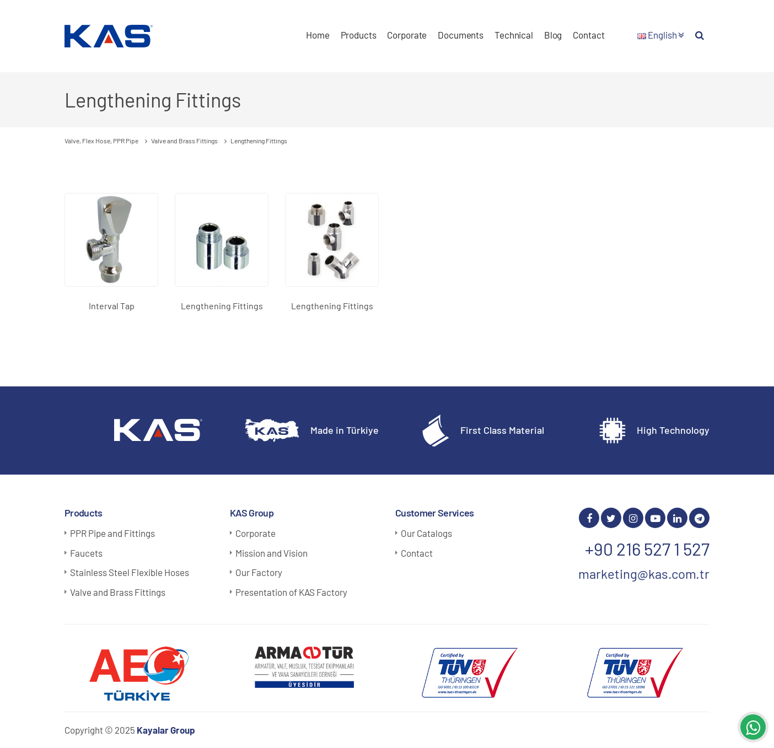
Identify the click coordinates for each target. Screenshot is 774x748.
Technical (514, 34)
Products (359, 34)
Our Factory (258, 572)
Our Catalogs (426, 533)
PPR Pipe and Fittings (112, 533)
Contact (588, 34)
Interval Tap (112, 305)
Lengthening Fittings (222, 305)
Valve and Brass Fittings (117, 592)
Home (317, 34)
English (660, 34)
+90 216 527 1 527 (647, 548)
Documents (460, 34)
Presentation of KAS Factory (291, 592)
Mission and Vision (271, 552)
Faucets (86, 552)
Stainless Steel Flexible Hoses (129, 572)
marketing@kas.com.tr (644, 574)
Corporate (407, 34)
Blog (553, 34)
